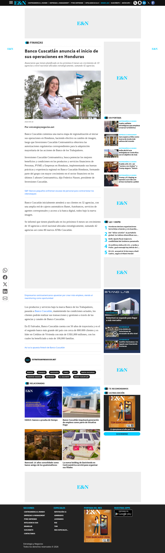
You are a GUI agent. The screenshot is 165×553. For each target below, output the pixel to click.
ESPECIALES (59, 508)
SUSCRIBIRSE (122, 434)
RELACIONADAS (37, 383)
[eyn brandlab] (117, 292)
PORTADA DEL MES (93, 508)
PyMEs (66, 372)
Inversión (54, 372)
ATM (75, 372)
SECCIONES (28, 508)
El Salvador (64, 377)
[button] (5, 270)
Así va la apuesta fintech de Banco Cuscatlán (45, 347)
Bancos (30, 372)
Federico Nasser (34, 377)
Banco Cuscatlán (43, 311)
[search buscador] (135, 3)
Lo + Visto (115, 221)
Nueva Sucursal (88, 372)
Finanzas (41, 372)
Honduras (50, 377)
